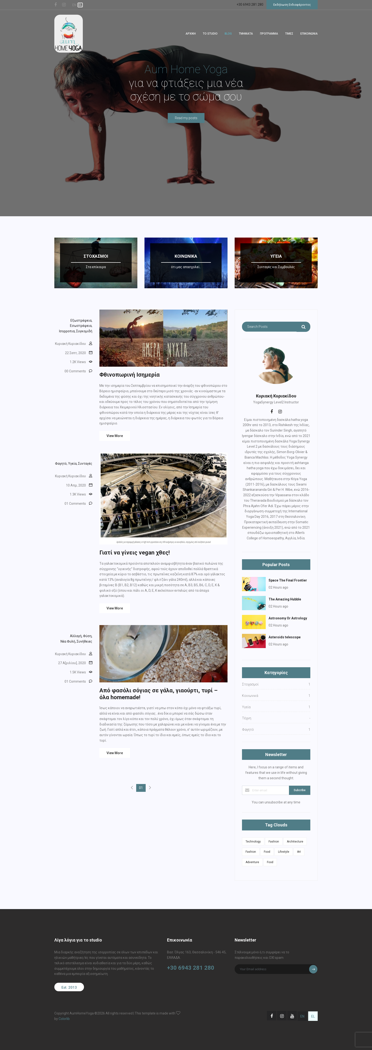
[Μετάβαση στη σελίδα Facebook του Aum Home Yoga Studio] (271, 1015)
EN (74, 5)
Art (299, 851)
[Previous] (131, 788)
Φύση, (87, 636)
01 (141, 788)
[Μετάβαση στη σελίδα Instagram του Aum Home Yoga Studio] (282, 1015)
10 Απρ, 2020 (76, 485)
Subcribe (300, 790)
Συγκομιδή (84, 331)
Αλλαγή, (76, 636)
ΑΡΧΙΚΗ (191, 33)
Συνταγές (85, 463)
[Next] (149, 788)
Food (267, 851)
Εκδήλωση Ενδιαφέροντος (292, 4)
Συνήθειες (84, 641)
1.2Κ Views (78, 362)
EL (80, 5)
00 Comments (75, 371)
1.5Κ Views (78, 672)
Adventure (252, 862)
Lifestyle (283, 851)
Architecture (295, 841)
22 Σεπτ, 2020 (75, 353)
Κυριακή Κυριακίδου (70, 344)
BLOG (228, 33)
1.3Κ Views (78, 494)
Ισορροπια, (67, 331)
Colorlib (64, 1019)
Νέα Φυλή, (68, 641)
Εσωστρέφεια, (81, 326)
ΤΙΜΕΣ (289, 33)
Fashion (274, 841)
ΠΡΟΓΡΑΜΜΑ (269, 33)
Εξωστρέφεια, (81, 320)
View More (115, 436)
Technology (253, 841)
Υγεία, (72, 463)
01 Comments (75, 503)
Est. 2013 (69, 987)
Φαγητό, (61, 463)
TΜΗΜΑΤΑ (246, 33)
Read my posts (186, 118)
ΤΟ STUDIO (210, 33)
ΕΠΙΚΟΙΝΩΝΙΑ (309, 33)
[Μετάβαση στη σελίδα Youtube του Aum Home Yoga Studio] (292, 1015)
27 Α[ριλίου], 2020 (72, 663)
